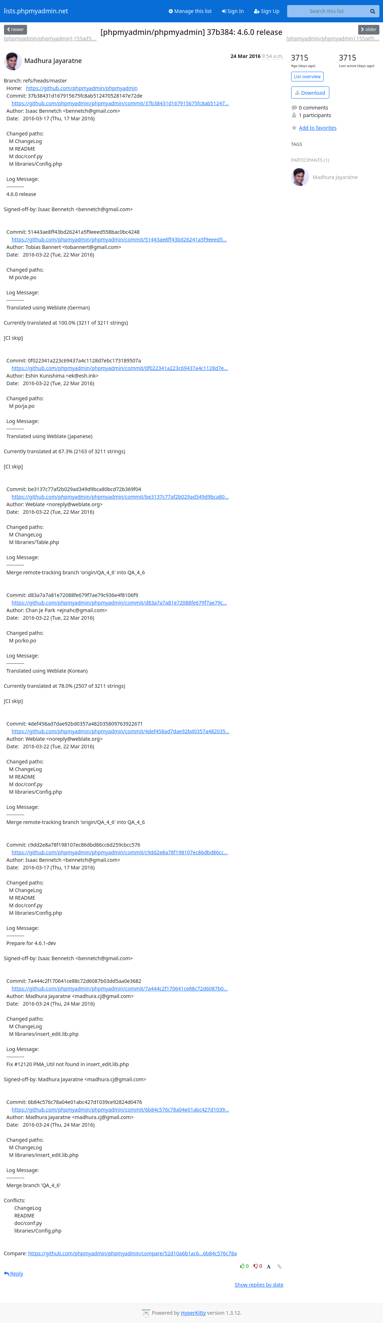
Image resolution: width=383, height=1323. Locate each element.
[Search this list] (327, 11)
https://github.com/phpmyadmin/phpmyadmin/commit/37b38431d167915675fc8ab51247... (120, 103)
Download (310, 92)
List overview (307, 77)
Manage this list (190, 11)
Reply (13, 1273)
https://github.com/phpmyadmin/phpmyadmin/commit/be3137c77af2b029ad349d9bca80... (120, 496)
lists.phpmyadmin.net (36, 11)
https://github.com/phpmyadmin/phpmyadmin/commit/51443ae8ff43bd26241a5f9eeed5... (119, 239)
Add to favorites (314, 127)
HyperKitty (193, 1312)
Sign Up (267, 11)
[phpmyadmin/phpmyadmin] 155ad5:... (50, 38)
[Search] (372, 11)
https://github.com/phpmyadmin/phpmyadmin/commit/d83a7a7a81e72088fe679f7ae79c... (119, 602)
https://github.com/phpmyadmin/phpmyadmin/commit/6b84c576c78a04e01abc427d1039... (120, 1109)
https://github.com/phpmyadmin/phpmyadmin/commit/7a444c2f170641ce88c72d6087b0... (120, 988)
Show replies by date (259, 1284)
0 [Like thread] (245, 1265)
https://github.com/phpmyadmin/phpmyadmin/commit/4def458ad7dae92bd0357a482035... (121, 731)
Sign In (233, 11)
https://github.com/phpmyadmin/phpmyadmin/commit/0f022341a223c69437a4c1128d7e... (120, 368)
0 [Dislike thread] (258, 1265)
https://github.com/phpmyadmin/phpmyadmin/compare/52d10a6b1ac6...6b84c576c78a (132, 1253)
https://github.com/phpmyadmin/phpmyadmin (82, 88)
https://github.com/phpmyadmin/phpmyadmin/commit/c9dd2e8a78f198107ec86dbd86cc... (120, 852)
